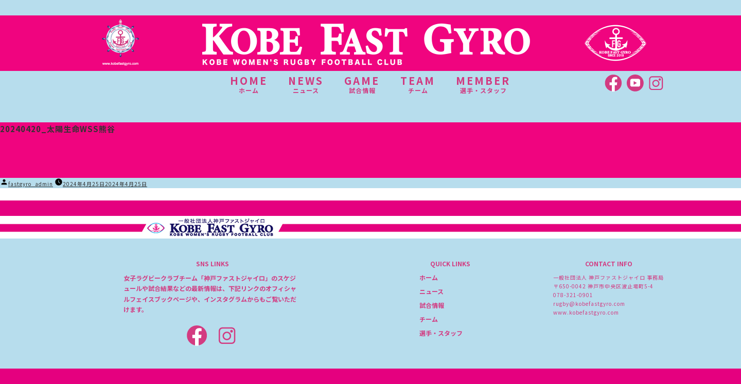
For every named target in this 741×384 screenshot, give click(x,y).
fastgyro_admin (30, 184)
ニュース (431, 291)
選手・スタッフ (441, 332)
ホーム (428, 277)
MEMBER (483, 84)
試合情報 (431, 305)
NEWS (306, 84)
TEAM (417, 84)
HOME (249, 84)
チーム (428, 319)
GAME (362, 84)
